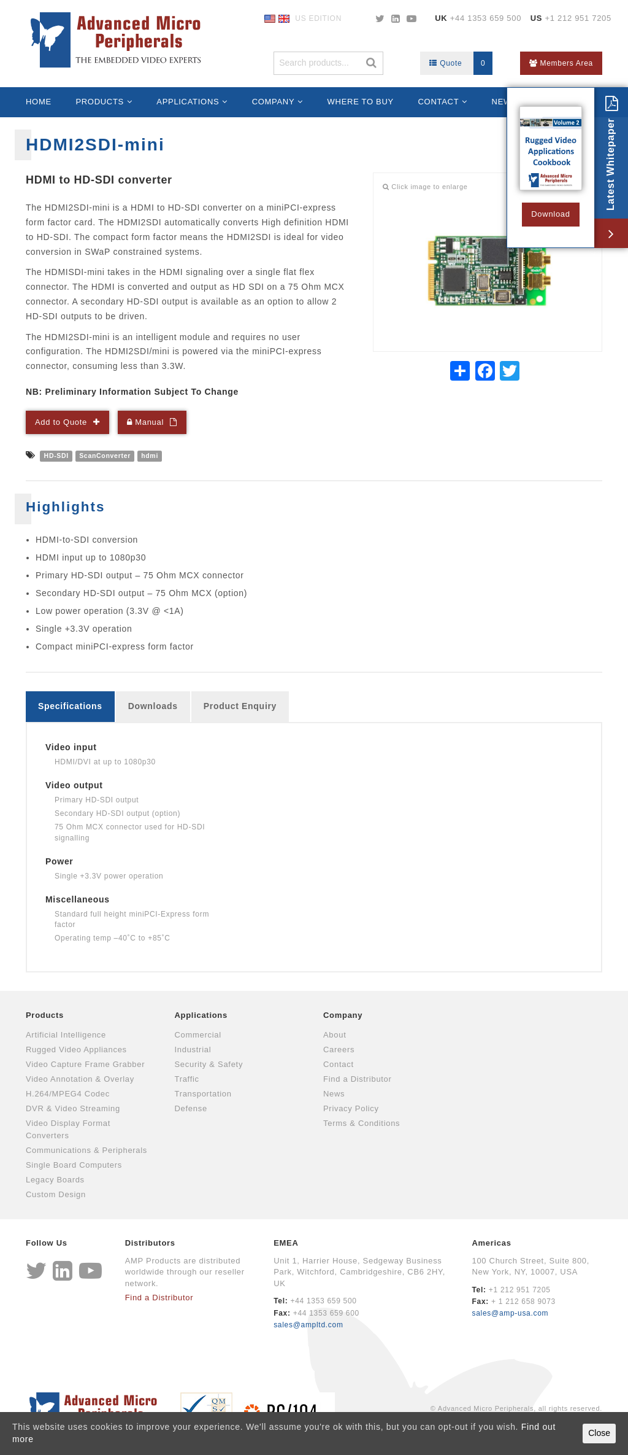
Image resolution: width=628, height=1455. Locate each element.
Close (599, 1433)
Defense (191, 1108)
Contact (438, 101)
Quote (460, 63)
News (334, 1093)
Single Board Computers (74, 1165)
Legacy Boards (55, 1179)
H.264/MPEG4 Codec (68, 1093)
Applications (187, 101)
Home (39, 101)
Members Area (561, 63)
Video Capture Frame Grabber (85, 1064)
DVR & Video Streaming (73, 1108)
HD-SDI (56, 455)
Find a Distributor (357, 1079)
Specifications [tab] (70, 706)
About (334, 1034)
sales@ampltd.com (308, 1325)
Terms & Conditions (361, 1123)
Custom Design (56, 1194)
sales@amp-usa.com (510, 1313)
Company (273, 101)
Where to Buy (360, 101)
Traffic (187, 1079)
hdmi (149, 455)
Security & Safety (209, 1064)
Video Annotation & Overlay (80, 1079)
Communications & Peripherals (86, 1150)
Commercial (198, 1034)
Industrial (193, 1049)
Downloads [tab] (153, 706)
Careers (338, 1049)
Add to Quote (61, 422)
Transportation (203, 1093)
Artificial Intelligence (66, 1034)
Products (99, 101)
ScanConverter (105, 455)
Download (550, 214)
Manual (145, 422)
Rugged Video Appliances (76, 1049)
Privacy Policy (351, 1108)
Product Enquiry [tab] (240, 706)
